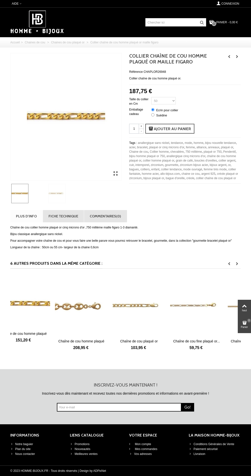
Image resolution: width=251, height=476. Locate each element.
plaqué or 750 (213, 151)
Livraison (197, 454)
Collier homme (159, 151)
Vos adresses (140, 454)
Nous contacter (22, 454)
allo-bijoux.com (170, 173)
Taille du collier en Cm (139, 101)
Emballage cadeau (136, 112)
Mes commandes (145, 449)
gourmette (171, 165)
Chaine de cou (138, 151)
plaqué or (227, 147)
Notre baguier (21, 444)
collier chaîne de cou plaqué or (216, 178)
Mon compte (142, 444)
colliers (145, 169)
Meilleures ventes (84, 454)
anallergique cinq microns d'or (185, 156)
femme (190, 147)
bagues (134, 169)
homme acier (150, 173)
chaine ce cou (190, 173)
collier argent (227, 160)
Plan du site (20, 449)
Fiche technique (63, 216)
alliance (201, 147)
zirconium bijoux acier (194, 165)
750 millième (193, 151)
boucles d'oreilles (205, 160)
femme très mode (215, 169)
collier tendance (171, 169)
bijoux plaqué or (153, 178)
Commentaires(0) (105, 216)
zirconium (157, 165)
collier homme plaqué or (158, 160)
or (229, 165)
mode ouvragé (192, 169)
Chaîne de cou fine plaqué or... (211, 341)
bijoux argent (218, 165)
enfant (155, 169)
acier (132, 147)
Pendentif (229, 151)
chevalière (177, 151)
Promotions (80, 444)
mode (188, 143)
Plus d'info (26, 216)
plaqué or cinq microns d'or (166, 147)
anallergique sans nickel (153, 143)
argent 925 (208, 173)
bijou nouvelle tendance (220, 143)
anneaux (213, 147)
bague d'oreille (175, 178)
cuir (131, 165)
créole (190, 178)
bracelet (142, 147)
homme (198, 143)
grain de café (184, 160)
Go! (187, 407)
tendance (177, 143)
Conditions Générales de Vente (211, 444)
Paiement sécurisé (203, 449)
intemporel (142, 165)
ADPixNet (99, 471)
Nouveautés (80, 449)
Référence (136, 72)
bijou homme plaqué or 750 (147, 156)
